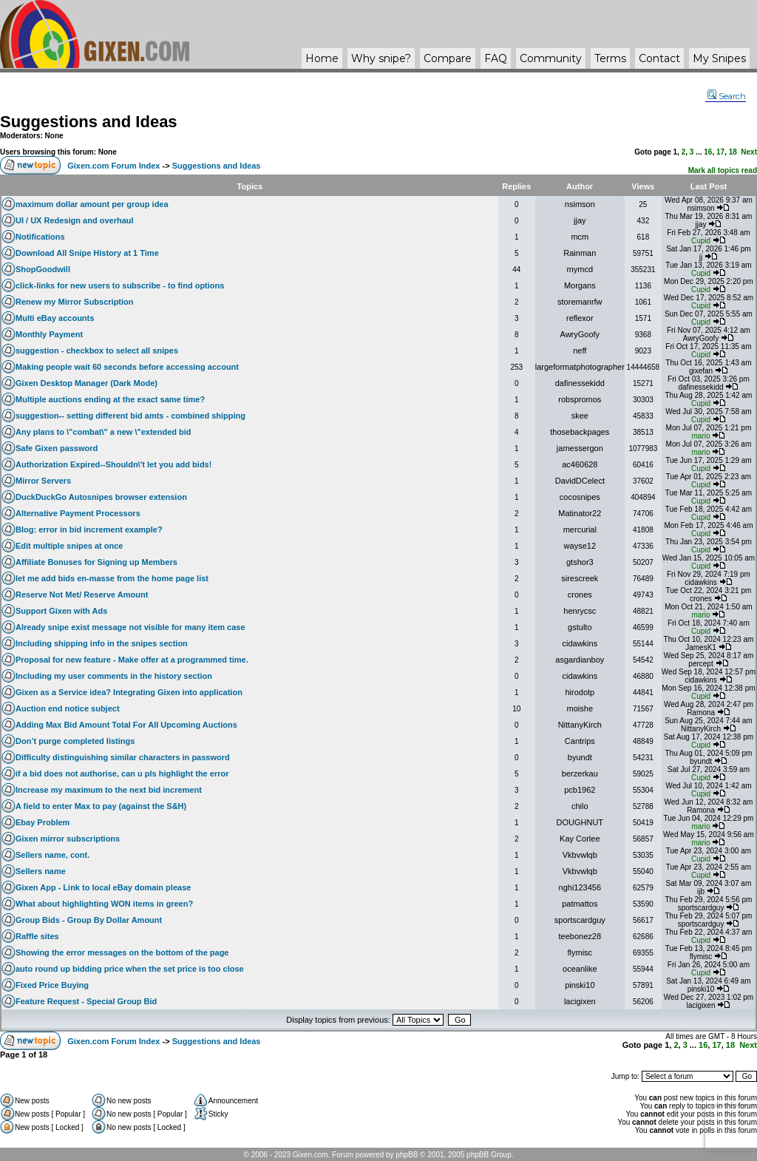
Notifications (40, 236)
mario (701, 436)
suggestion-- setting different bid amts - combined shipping (130, 415)
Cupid (700, 241)
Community (551, 58)
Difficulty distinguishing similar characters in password (123, 757)
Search (726, 96)
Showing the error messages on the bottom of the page (122, 952)
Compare (448, 58)
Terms (610, 58)
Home (322, 58)
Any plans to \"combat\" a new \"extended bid (103, 431)
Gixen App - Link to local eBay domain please (103, 887)
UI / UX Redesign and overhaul (75, 220)
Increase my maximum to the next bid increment (109, 789)
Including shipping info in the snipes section (102, 643)
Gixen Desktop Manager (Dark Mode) (86, 383)
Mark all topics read (722, 170)
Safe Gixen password (57, 448)
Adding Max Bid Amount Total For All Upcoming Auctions (126, 724)
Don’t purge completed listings (75, 741)
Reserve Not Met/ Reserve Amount (82, 594)
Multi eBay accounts (55, 318)
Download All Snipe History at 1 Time (87, 252)
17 (720, 152)
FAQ (495, 58)
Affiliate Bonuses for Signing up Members (96, 562)
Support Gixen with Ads (61, 610)
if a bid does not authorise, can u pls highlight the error (122, 773)
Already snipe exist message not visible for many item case (130, 627)
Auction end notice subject (68, 708)
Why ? (381, 58)
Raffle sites (37, 936)
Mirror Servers (43, 480)
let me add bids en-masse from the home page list (112, 578)
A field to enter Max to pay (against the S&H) (101, 806)
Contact (659, 58)
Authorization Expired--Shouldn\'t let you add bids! (113, 464)
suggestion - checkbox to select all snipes (97, 350)
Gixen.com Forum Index (113, 165)
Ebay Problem (42, 822)
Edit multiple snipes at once (69, 545)
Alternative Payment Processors (78, 513)
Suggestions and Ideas (88, 121)
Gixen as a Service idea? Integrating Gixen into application (129, 692)
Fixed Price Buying (52, 985)
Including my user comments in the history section (114, 675)
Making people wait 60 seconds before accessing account (127, 366)
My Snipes (719, 58)
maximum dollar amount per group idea (92, 204)
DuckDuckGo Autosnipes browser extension (101, 497)
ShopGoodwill (43, 269)
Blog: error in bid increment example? (89, 529)
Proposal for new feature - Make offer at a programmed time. (132, 659)
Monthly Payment (49, 334)
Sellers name (41, 871)
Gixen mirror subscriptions (68, 838)
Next (749, 152)
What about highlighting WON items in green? (104, 903)
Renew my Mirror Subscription (75, 301)
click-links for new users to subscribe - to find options (120, 285)
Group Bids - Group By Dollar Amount (89, 919)
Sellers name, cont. (52, 854)
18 (733, 152)
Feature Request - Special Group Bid (86, 1001)
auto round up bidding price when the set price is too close (130, 968)
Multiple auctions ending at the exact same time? (110, 399)
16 (708, 152)
